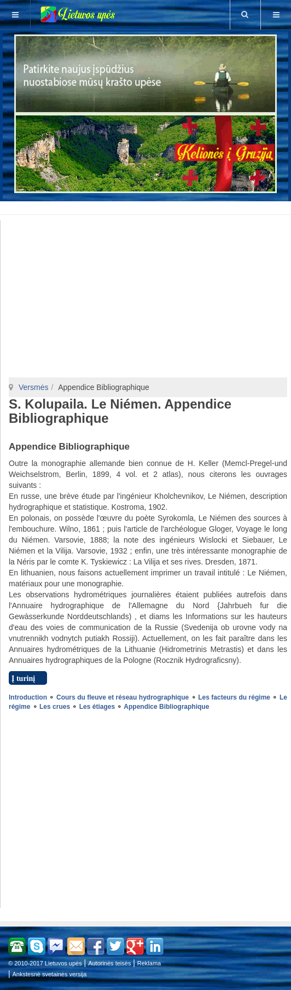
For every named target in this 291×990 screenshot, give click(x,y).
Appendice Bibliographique (166, 707)
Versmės (33, 387)
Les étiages (97, 707)
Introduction (28, 697)
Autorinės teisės (109, 963)
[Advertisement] (147, 206)
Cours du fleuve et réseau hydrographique (122, 697)
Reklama (149, 963)
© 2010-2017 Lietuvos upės (45, 963)
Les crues (54, 707)
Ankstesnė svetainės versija (50, 974)
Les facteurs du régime (234, 697)
